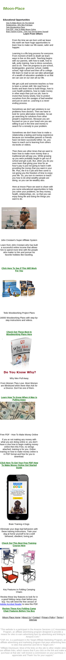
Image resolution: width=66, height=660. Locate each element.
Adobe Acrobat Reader (11, 604)
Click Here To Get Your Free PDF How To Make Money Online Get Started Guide (19, 465)
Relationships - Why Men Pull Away (19, 25)
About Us (26, 617)
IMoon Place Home (11, 617)
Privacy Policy (48, 617)
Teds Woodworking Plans (15, 27)
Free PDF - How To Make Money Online (21, 29)
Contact (36, 617)
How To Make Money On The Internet (20, 23)
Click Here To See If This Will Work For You (19, 269)
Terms (60, 617)
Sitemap (33, 620)
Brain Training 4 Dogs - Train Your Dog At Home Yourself (27, 31)
